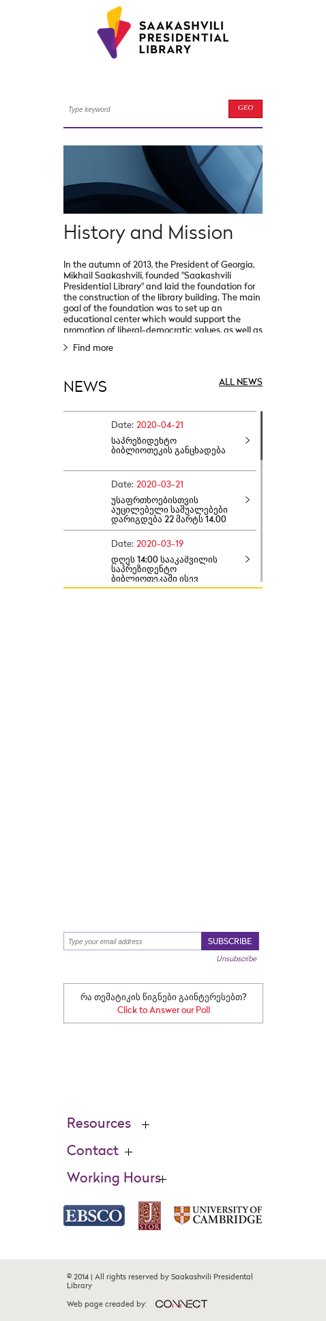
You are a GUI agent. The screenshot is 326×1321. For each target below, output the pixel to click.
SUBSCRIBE (230, 942)
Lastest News (155, 854)
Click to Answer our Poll (163, 1010)
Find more (88, 348)
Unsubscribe (236, 959)
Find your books (166, 760)
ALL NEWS (241, 382)
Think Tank (206, 658)
